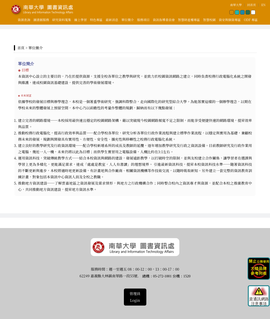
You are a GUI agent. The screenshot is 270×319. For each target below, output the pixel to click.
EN (263, 5)
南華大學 (236, 5)
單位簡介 (127, 19)
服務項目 (143, 19)
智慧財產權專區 (189, 19)
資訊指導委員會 (164, 19)
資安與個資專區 (230, 19)
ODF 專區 (251, 19)
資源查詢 (24, 19)
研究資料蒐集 (61, 19)
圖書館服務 (41, 19)
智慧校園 (209, 19)
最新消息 (112, 19)
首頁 (20, 47)
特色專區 (96, 19)
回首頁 (251, 5)
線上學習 (80, 19)
